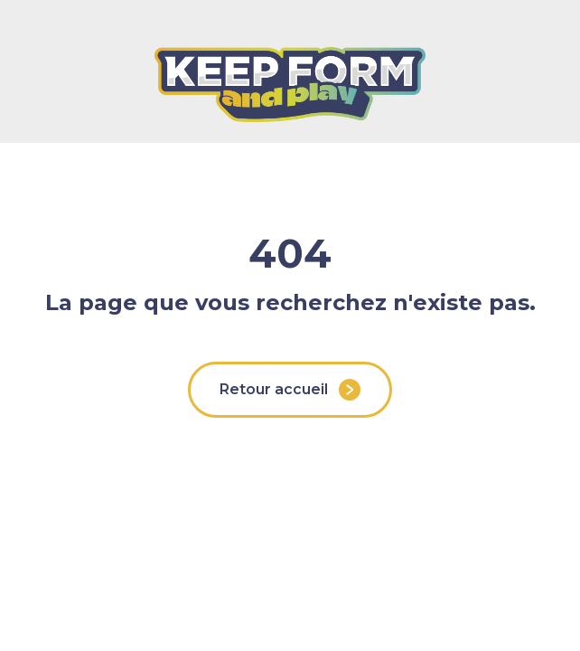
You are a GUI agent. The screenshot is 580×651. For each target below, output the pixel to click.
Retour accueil (290, 390)
